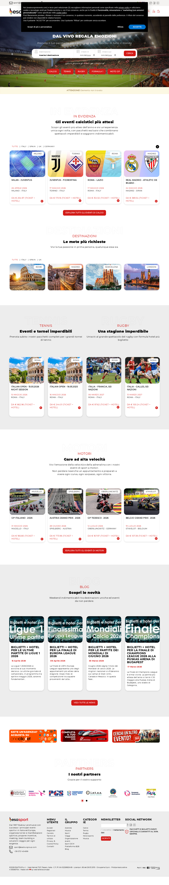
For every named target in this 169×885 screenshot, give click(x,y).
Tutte (15, 147)
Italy (23, 147)
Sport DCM (69, 852)
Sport (67, 841)
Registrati (51, 839)
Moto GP (115, 72)
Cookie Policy (53, 852)
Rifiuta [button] (120, 27)
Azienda (68, 836)
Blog (67, 857)
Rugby (81, 72)
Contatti (50, 854)
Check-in (85, 52)
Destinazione (44, 52)
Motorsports (88, 844)
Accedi (50, 836)
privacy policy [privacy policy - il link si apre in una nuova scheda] (124, 7)
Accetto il (112, 839)
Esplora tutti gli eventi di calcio (84, 214)
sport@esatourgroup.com (25, 855)
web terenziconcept (42, 878)
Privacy (50, 849)
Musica (68, 839)
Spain (33, 147)
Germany (49, 147)
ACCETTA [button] (137, 27)
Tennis (67, 72)
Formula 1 (97, 72)
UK (40, 147)
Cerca (129, 53)
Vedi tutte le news (84, 710)
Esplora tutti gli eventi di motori (84, 555)
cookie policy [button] (61, 13)
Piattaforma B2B (72, 854)
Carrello (50, 841)
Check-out (106, 52)
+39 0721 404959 (21, 859)
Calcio (53, 72)
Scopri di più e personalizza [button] (39, 27)
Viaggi (67, 844)
